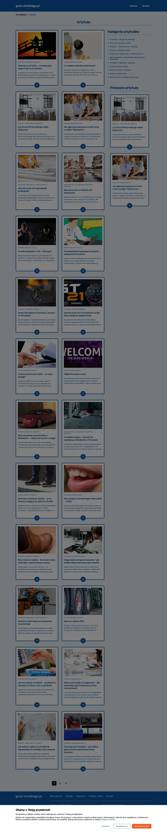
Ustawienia (105, 826)
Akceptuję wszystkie (141, 826)
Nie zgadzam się (122, 826)
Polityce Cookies (108, 819)
